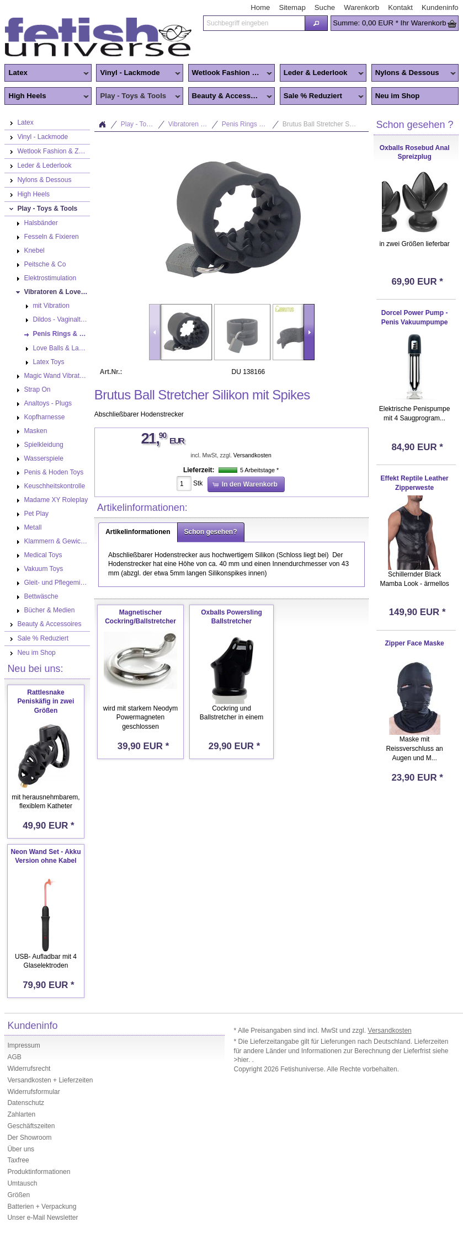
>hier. (243, 1060)
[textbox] (254, 23)
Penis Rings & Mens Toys (250, 124)
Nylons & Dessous (413, 73)
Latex (46, 73)
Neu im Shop (397, 96)
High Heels (46, 97)
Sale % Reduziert (322, 97)
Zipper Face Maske (414, 643)
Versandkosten (252, 455)
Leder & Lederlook (322, 73)
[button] (316, 23)
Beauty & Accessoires (230, 97)
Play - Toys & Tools (138, 97)
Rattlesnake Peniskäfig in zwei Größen (46, 701)
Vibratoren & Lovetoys (193, 124)
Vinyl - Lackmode (138, 73)
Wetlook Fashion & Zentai (231, 73)
